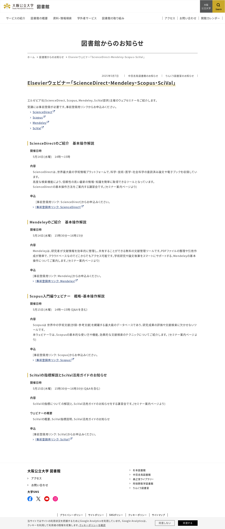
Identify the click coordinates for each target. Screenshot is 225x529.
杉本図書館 (139, 469)
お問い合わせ (39, 485)
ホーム (31, 57)
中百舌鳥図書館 (142, 474)
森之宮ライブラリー (143, 478)
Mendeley (40, 123)
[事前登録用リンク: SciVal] (52, 439)
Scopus (38, 117)
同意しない (165, 523)
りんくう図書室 (141, 487)
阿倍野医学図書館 (143, 483)
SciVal (37, 128)
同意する (188, 523)
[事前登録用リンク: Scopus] (53, 360)
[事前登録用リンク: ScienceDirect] (58, 207)
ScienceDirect (43, 112)
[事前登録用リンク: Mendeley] (55, 281)
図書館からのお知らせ (51, 57)
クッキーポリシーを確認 (92, 525)
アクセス (36, 478)
